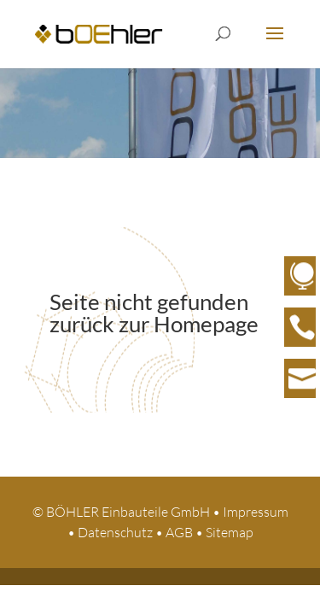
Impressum (255, 511)
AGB (179, 532)
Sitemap (229, 532)
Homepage (206, 323)
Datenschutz (115, 532)
